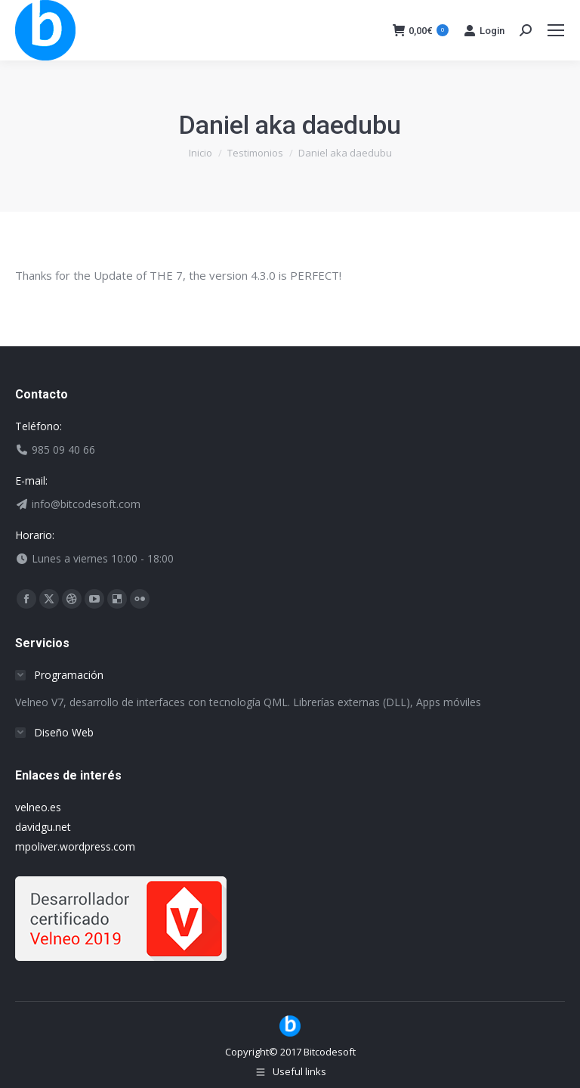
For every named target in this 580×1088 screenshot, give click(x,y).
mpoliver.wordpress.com (75, 846)
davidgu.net (43, 827)
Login (484, 30)
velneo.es (38, 807)
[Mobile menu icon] (556, 30)
